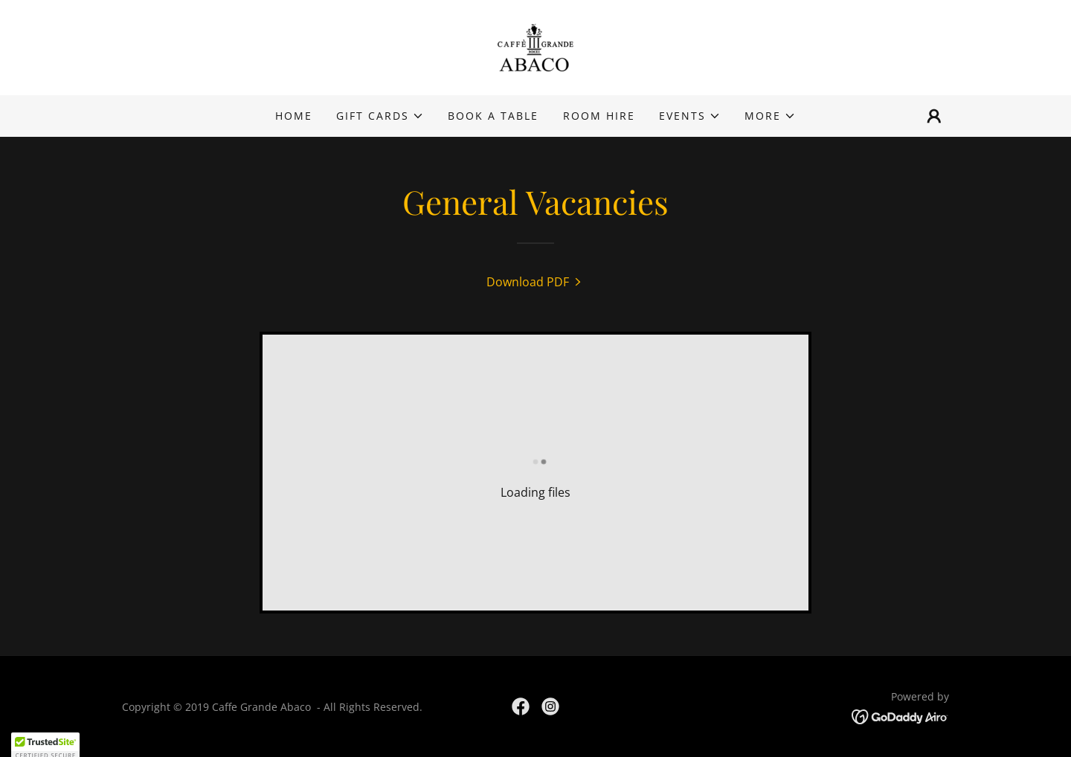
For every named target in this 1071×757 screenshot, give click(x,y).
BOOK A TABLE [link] (493, 116)
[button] (380, 116)
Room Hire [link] (599, 116)
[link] (535, 46)
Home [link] (293, 116)
